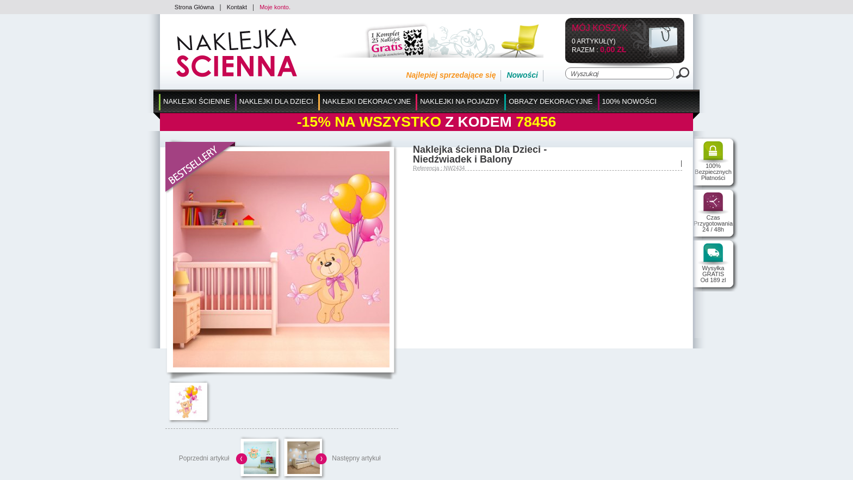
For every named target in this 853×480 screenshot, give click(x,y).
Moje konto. (274, 7)
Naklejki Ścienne (196, 101)
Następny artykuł (356, 458)
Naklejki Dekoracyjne (367, 101)
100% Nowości (629, 101)
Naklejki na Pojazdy (459, 101)
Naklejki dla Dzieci (276, 101)
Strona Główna (194, 7)
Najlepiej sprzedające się (451, 75)
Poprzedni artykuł (204, 458)
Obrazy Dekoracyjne (550, 101)
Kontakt (237, 7)
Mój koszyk (600, 28)
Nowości (522, 75)
